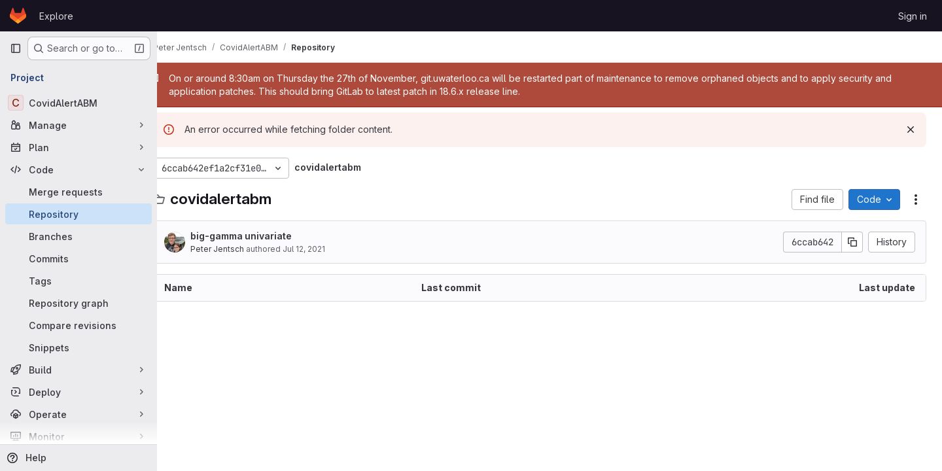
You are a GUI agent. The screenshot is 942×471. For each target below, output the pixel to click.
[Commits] (78, 258)
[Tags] (78, 280)
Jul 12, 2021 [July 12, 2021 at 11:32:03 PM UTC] (323, 249)
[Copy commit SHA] (852, 242)
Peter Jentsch (237, 249)
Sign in (912, 16)
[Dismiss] (910, 129)
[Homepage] (18, 15)
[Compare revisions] (78, 325)
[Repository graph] (78, 302)
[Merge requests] (78, 191)
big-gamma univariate (260, 235)
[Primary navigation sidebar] (15, 48)
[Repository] (78, 213)
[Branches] (78, 236)
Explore (56, 16)
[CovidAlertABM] (78, 102)
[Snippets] (78, 347)
